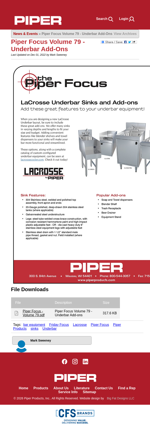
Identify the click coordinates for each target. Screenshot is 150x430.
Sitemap (89, 392)
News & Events (25, 34)
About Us (61, 388)
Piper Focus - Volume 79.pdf (34, 313)
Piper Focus (100, 325)
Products (40, 388)
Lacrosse (80, 325)
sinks (34, 328)
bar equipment (34, 325)
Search (105, 19)
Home (23, 388)
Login (127, 19)
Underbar (49, 328)
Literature (82, 388)
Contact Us (104, 388)
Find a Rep (126, 388)
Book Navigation (12, 6)
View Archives (125, 34)
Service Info (68, 392)
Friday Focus (59, 325)
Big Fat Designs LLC (120, 398)
